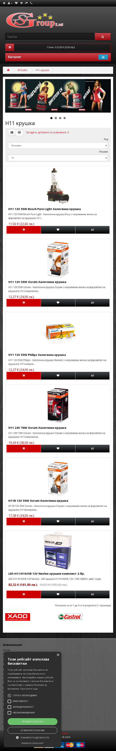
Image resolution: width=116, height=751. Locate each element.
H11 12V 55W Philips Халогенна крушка (37, 355)
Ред (106, 139)
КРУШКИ (22, 70)
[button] (32, 738)
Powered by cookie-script (32, 743)
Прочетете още (29, 688)
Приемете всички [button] (32, 721)
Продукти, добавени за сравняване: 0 (47, 132)
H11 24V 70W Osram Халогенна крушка (37, 428)
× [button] (57, 655)
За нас (6, 650)
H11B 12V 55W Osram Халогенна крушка (38, 500)
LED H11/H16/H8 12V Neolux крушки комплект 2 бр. (46, 573)
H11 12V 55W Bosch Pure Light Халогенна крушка (44, 209)
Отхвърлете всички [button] (32, 730)
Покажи (103, 151)
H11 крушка (42, 70)
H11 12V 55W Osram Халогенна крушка (37, 282)
